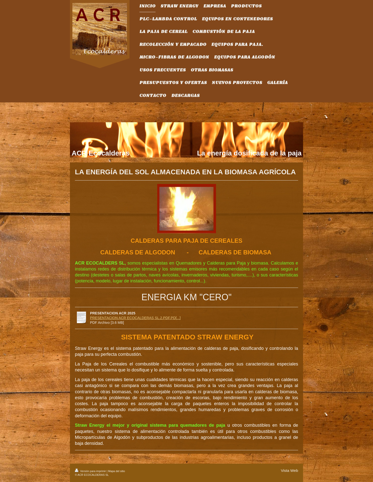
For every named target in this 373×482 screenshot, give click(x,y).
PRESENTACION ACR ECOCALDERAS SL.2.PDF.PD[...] (135, 318)
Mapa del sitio (116, 471)
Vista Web (289, 470)
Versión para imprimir (91, 471)
